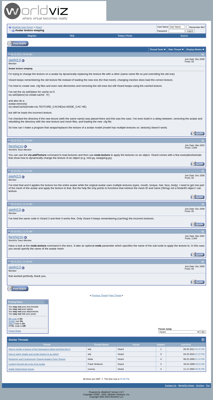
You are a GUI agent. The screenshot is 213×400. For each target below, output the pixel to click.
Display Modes (194, 49)
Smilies (12, 321)
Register (32, 36)
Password (162, 31)
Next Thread (115, 295)
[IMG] (11, 323)
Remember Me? (195, 27)
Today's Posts (125, 36)
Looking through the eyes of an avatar (27, 364)
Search (184, 36)
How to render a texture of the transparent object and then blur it (39, 349)
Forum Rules (15, 331)
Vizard (39, 27)
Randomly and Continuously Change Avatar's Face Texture (37, 359)
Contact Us (170, 385)
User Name (162, 27)
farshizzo (16, 146)
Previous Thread (100, 295)
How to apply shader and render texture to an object (34, 354)
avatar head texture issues (21, 369)
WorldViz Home (186, 385)
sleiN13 (15, 60)
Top (208, 385)
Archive (200, 385)
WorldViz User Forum (22, 27)
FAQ (72, 36)
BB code (13, 319)
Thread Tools (156, 49)
